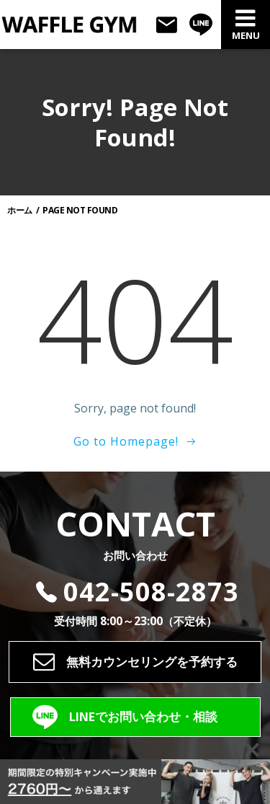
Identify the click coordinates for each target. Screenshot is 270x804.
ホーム (19, 210)
